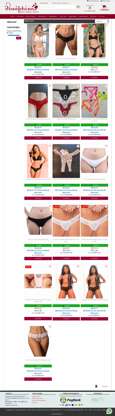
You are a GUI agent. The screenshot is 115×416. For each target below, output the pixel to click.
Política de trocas (37, 398)
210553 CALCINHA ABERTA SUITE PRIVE (38, 179)
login (58, 3)
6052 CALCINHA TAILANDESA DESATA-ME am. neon (94, 120)
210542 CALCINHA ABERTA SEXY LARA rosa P (66, 180)
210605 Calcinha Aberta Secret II (38, 59)
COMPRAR (38, 78)
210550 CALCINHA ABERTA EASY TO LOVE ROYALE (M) (38, 301)
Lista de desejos (93, 1)
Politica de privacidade (39, 400)
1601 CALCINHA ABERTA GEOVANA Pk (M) (94, 300)
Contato (34, 402)
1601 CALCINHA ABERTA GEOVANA (66, 300)
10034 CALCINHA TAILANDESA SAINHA (38, 119)
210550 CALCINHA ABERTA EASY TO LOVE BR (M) (94, 240)
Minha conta (105, 1)
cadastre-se (65, 3)
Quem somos (36, 396)
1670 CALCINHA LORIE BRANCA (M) (94, 179)
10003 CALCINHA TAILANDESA (66, 119)
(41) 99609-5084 (89, 11)
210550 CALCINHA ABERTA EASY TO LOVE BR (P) (66, 240)
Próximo (105, 386)
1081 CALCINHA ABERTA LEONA (66, 59)
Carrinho (104, 10)
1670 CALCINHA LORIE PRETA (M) (38, 239)
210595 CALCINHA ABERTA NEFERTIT (94, 59)
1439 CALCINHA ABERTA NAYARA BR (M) (38, 360)
